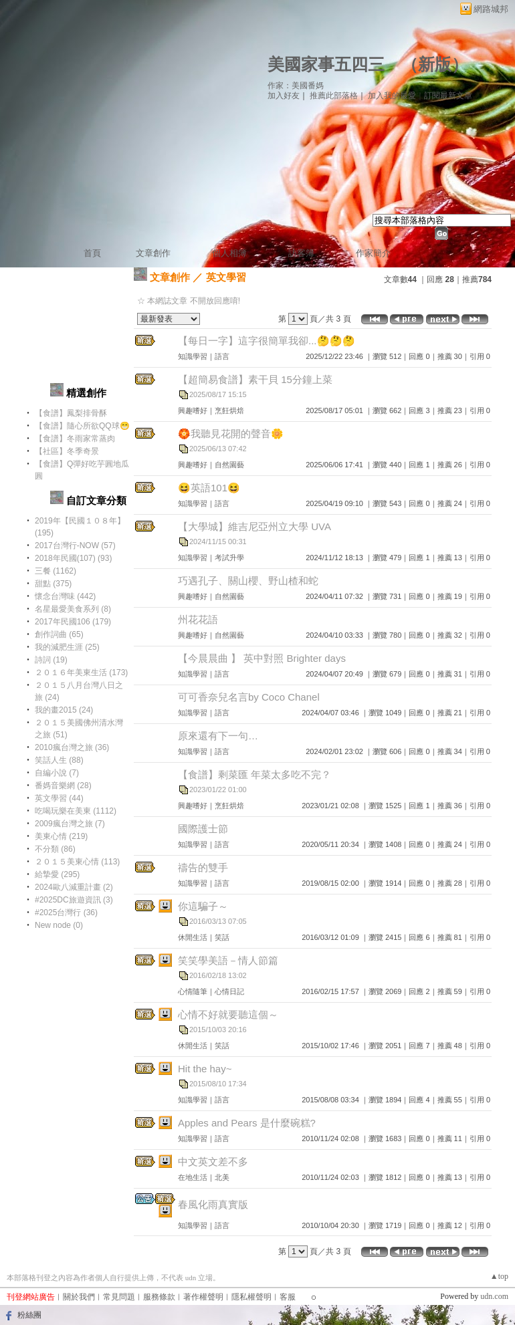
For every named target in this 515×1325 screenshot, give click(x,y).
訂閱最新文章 (448, 95)
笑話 (222, 937)
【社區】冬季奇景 (67, 451)
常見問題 (119, 1297)
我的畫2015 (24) (64, 710)
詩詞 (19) (51, 660)
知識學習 (192, 356)
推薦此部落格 (334, 95)
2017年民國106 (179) (73, 621)
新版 (434, 64)
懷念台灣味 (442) (65, 596)
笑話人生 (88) (59, 760)
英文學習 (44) (59, 798)
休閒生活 (192, 937)
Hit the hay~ (204, 1068)
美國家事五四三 (326, 64)
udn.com (494, 1296)
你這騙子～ (203, 906)
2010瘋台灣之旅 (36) (72, 747)
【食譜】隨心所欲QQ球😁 (82, 426)
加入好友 (284, 95)
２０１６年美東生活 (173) (81, 672)
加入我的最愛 (392, 95)
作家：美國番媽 (296, 85)
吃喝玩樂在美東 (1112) (75, 811)
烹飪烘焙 (229, 410)
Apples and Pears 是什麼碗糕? (247, 1122)
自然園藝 (229, 465)
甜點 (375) (53, 583)
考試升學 (229, 558)
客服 (288, 1297)
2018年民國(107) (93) (73, 558)
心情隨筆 (192, 991)
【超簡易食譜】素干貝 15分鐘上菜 (255, 379)
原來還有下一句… (218, 735)
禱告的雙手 (203, 867)
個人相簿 (229, 253)
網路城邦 (491, 9)
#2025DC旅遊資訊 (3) (74, 900)
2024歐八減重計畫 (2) (74, 887)
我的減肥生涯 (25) (67, 647)
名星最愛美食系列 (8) (73, 609)
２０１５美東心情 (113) (77, 861)
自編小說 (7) (57, 772)
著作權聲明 (203, 1297)
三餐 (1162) (55, 571)
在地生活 (192, 1177)
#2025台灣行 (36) (66, 912)
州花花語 (198, 619)
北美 (222, 1177)
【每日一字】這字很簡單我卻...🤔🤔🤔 (266, 340)
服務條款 (159, 1297)
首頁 (92, 253)
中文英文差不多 (213, 1161)
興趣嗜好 (192, 410)
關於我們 (79, 1297)
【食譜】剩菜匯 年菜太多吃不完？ (254, 774)
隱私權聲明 (251, 1297)
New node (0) (59, 925)
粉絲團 (29, 1315)
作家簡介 (373, 253)
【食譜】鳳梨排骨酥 (71, 413)
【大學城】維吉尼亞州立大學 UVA (254, 526)
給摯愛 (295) (57, 874)
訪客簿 (301, 253)
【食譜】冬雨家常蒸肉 (75, 438)
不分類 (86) (55, 849)
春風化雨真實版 (213, 1204)
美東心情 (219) (61, 836)
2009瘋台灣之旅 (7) (70, 823)
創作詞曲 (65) (59, 634)
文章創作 (153, 253)
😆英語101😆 (209, 487)
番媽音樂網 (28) (63, 785)
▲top (499, 1276)
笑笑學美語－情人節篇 (228, 960)
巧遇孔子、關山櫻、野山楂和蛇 (248, 580)
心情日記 (229, 991)
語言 (222, 356)
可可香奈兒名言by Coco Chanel (249, 697)
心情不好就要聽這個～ (228, 1014)
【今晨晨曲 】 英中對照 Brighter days (262, 658)
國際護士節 (203, 828)
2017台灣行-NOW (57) (75, 545)
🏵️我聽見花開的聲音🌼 (231, 433)
